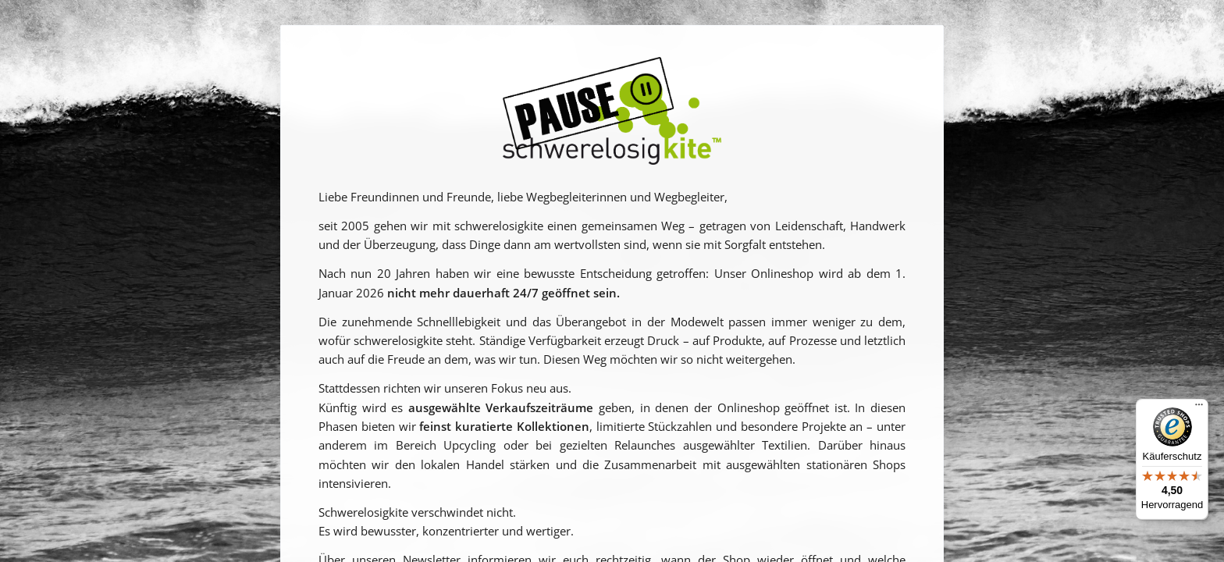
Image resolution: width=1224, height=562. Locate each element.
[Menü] (1199, 408)
